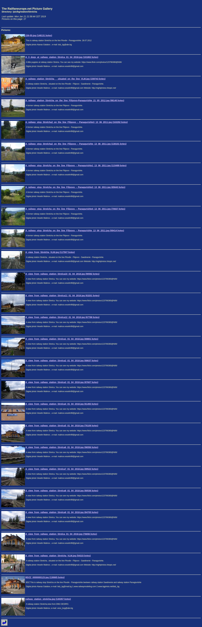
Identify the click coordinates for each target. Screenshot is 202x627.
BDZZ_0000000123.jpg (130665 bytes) (45, 577)
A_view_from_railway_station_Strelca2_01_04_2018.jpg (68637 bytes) (61, 360)
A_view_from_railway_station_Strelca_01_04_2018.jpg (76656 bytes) (61, 534)
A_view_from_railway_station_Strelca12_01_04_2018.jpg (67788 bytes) (62, 317)
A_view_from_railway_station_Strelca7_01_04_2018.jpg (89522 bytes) (61, 469)
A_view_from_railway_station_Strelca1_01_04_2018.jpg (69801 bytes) (61, 339)
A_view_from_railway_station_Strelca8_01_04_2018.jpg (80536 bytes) (61, 490)
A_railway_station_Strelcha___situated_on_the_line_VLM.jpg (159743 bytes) (65, 79)
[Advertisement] (186, 13)
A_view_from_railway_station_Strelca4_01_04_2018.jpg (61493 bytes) (61, 404)
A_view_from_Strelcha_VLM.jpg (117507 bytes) (50, 252)
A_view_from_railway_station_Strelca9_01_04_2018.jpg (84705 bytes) (61, 512)
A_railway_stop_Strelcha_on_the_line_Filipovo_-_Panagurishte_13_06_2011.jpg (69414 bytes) (74, 230)
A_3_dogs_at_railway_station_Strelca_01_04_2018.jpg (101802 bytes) (61, 57)
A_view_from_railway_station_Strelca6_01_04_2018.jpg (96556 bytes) (61, 447)
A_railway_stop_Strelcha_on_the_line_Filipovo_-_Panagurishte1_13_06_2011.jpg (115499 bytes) (75, 165)
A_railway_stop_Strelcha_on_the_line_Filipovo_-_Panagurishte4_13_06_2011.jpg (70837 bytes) (75, 209)
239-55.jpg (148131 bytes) (38, 35)
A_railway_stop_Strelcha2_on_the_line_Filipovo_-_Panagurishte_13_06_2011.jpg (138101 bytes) (75, 144)
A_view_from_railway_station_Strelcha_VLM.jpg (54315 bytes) (58, 555)
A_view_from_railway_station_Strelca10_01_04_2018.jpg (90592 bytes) (62, 274)
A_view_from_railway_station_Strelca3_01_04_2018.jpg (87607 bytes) (61, 382)
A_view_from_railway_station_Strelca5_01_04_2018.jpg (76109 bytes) (61, 425)
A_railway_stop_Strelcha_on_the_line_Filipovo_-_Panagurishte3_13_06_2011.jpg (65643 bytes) (75, 187)
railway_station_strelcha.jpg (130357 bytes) (48, 599)
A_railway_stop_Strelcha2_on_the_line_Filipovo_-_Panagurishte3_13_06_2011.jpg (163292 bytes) (76, 122)
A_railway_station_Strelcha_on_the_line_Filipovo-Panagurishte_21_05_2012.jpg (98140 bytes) (74, 100)
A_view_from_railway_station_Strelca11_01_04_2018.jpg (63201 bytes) (62, 295)
